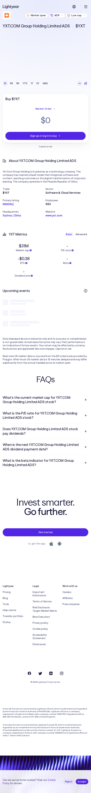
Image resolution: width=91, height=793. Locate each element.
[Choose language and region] (74, 6)
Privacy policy (40, 622)
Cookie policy (40, 628)
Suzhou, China (12, 215)
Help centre (9, 610)
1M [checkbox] (17, 83)
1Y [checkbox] (32, 83)
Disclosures (39, 644)
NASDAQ (8, 204)
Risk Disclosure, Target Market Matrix (45, 609)
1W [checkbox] (11, 83)
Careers (66, 592)
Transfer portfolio (13, 616)
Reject (69, 781)
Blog (5, 598)
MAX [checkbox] (45, 83)
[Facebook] (29, 673)
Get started (45, 532)
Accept (82, 781)
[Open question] (85, 399)
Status (7, 622)
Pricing (7, 592)
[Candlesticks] (85, 83)
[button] (24, 189)
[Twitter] (40, 673)
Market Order (45, 108)
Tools (6, 604)
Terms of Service (42, 601)
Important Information (39, 594)
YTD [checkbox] (25, 83)
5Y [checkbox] (37, 83)
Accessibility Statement (40, 636)
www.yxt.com (54, 215)
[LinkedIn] (51, 673)
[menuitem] (45, 399)
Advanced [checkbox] (81, 234)
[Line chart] (79, 83)
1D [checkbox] (5, 83)
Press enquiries (71, 604)
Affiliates (67, 598)
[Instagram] (61, 673)
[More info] (85, 290)
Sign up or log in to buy (45, 135)
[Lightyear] (11, 7)
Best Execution (41, 616)
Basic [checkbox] (69, 234)
